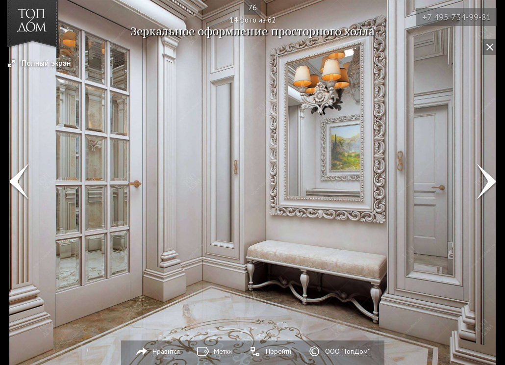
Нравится (166, 351)
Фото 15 (486, 182)
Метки (223, 351)
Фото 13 (18, 182)
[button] (43, 64)
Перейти (278, 351)
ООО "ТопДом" (347, 351)
